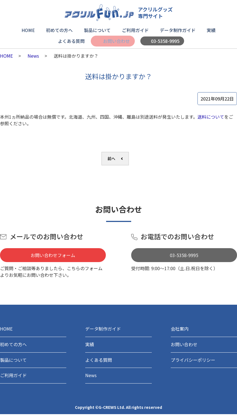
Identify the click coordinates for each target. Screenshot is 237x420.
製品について (97, 29)
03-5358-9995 (164, 38)
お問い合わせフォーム (53, 255)
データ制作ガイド (177, 29)
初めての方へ (60, 29)
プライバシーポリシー (196, 363)
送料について (210, 116)
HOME (29, 29)
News (33, 55)
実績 (209, 29)
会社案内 (181, 329)
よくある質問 (71, 38)
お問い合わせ (115, 38)
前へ (111, 158)
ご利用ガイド (135, 29)
